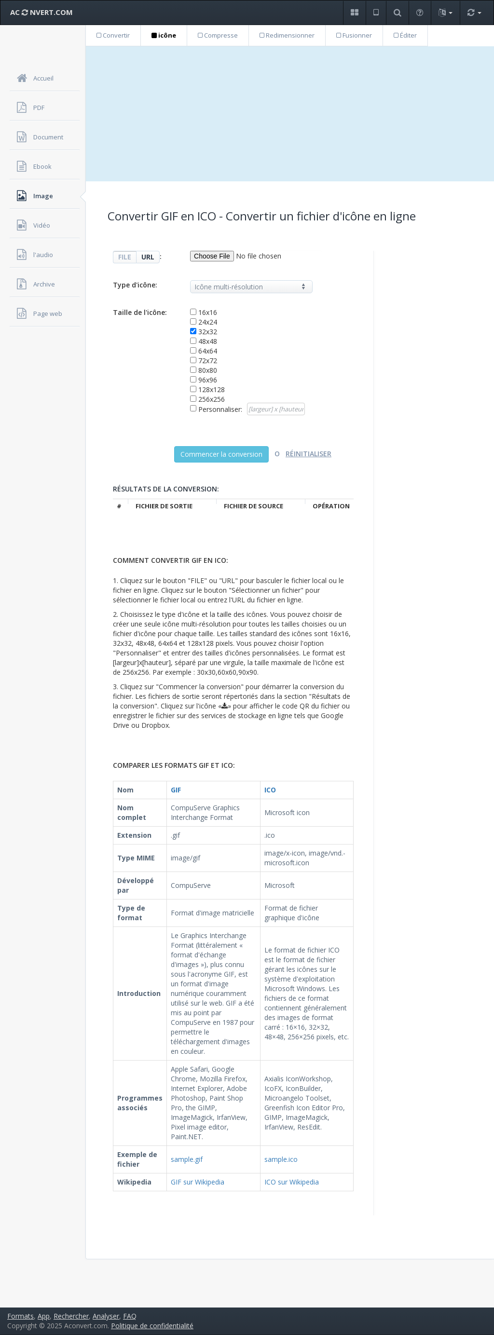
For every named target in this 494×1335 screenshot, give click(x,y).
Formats (20, 1316)
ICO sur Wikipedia (291, 1181)
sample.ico (281, 1159)
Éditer (405, 35)
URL (147, 256)
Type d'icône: (135, 284)
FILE (124, 256)
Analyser (106, 1316)
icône (163, 35)
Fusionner (354, 35)
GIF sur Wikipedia (197, 1181)
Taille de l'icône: (140, 312)
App (44, 1316)
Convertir (113, 35)
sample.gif (187, 1159)
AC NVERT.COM (41, 12)
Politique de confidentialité (152, 1325)
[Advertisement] (290, 113)
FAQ (130, 1316)
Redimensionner (287, 35)
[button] (354, 13)
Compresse (218, 35)
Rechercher (71, 1316)
